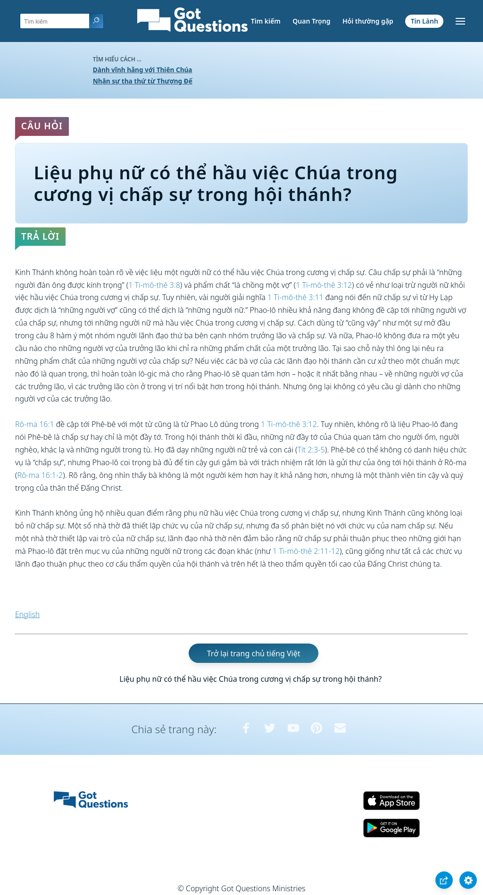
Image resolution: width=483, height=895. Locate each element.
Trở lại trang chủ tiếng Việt (253, 653)
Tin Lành (424, 21)
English (27, 614)
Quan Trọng (311, 21)
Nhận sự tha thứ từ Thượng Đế (142, 80)
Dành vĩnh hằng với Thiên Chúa (142, 69)
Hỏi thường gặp (367, 21)
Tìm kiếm (266, 21)
